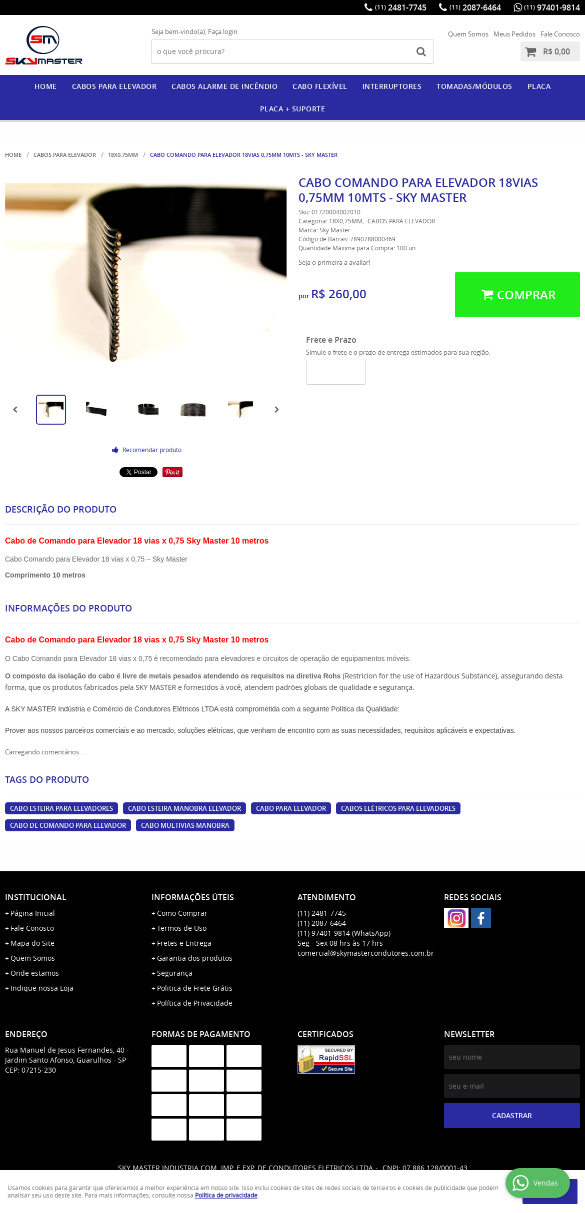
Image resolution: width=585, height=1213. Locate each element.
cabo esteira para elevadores (61, 808)
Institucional (35, 897)
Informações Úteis (193, 897)
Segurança (174, 973)
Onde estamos (34, 973)
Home (45, 86)
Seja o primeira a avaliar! (334, 262)
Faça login (223, 31)
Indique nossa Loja (42, 988)
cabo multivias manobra (185, 825)
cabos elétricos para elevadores (398, 808)
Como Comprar (182, 913)
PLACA (539, 86)
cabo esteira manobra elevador (184, 808)
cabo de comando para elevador (68, 825)
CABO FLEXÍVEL (320, 86)
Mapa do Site (32, 943)
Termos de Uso (181, 928)
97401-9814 (552, 7)
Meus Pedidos (515, 33)
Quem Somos (468, 33)
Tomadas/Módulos (474, 86)
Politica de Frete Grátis (194, 988)
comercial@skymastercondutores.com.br (366, 953)
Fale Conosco (560, 33)
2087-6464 (475, 7)
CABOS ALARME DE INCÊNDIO (225, 86)
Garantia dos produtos (194, 958)
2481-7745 (400, 7)
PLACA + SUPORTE (293, 108)
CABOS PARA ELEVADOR (114, 86)
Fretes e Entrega (184, 943)
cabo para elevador (291, 808)
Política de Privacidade (194, 1003)
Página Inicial (32, 913)
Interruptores (392, 86)
